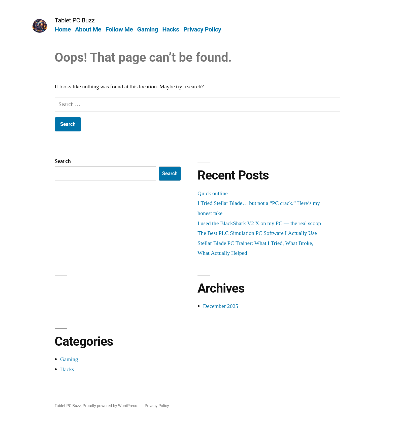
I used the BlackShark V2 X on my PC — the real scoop (259, 223)
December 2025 (220, 306)
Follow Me (119, 29)
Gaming (147, 29)
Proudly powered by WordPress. (111, 405)
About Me (88, 29)
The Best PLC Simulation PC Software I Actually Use (257, 233)
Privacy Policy (202, 29)
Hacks (170, 29)
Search (63, 161)
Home (63, 29)
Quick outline (213, 193)
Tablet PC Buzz (75, 20)
